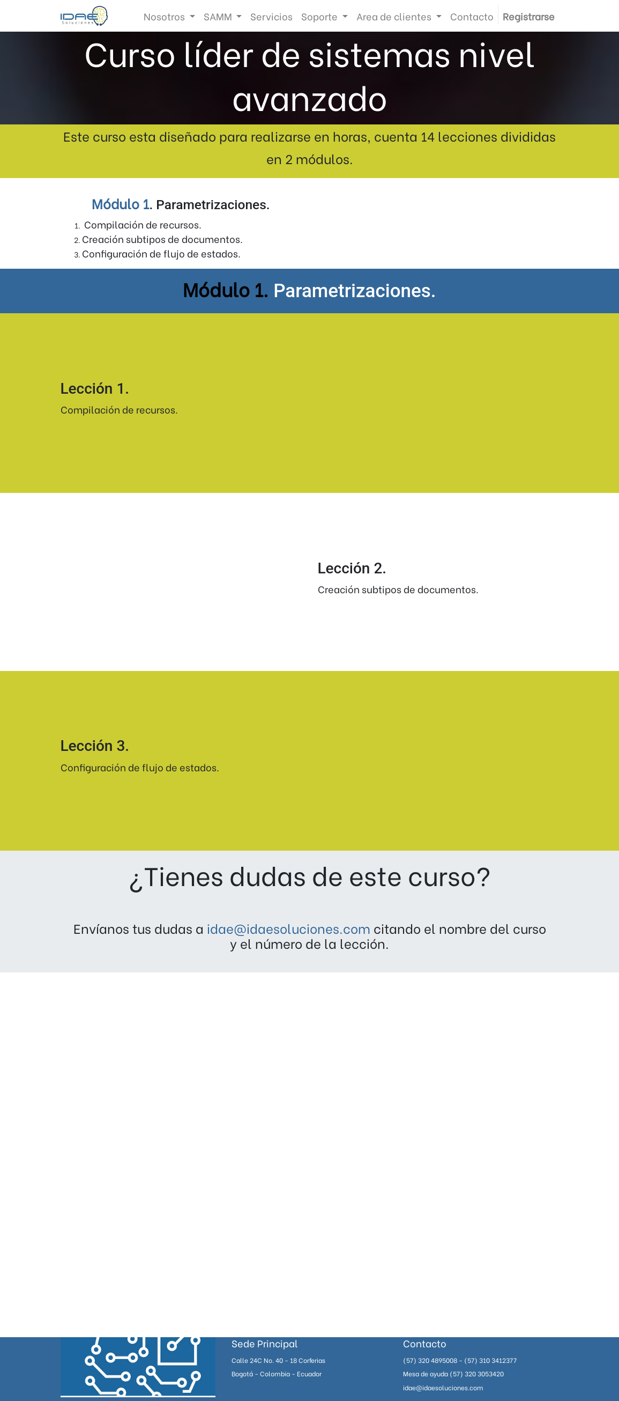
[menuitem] (271, 15)
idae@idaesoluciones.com (288, 927)
